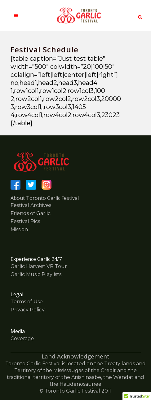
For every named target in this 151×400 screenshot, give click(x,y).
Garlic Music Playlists (36, 274)
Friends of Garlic (31, 213)
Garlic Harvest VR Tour (39, 266)
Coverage (22, 338)
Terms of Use (27, 302)
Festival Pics (25, 221)
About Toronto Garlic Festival (45, 198)
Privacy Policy (28, 310)
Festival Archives (31, 205)
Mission (19, 229)
